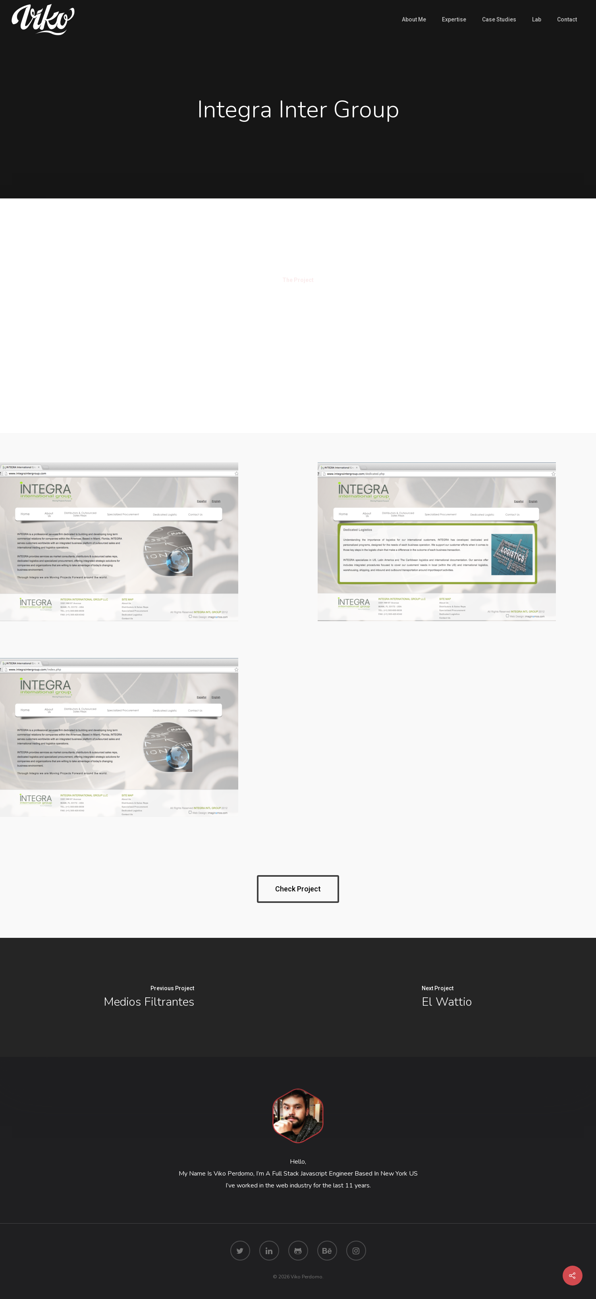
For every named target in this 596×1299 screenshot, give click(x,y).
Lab (536, 19)
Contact (567, 19)
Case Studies (499, 19)
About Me (414, 19)
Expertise (454, 19)
